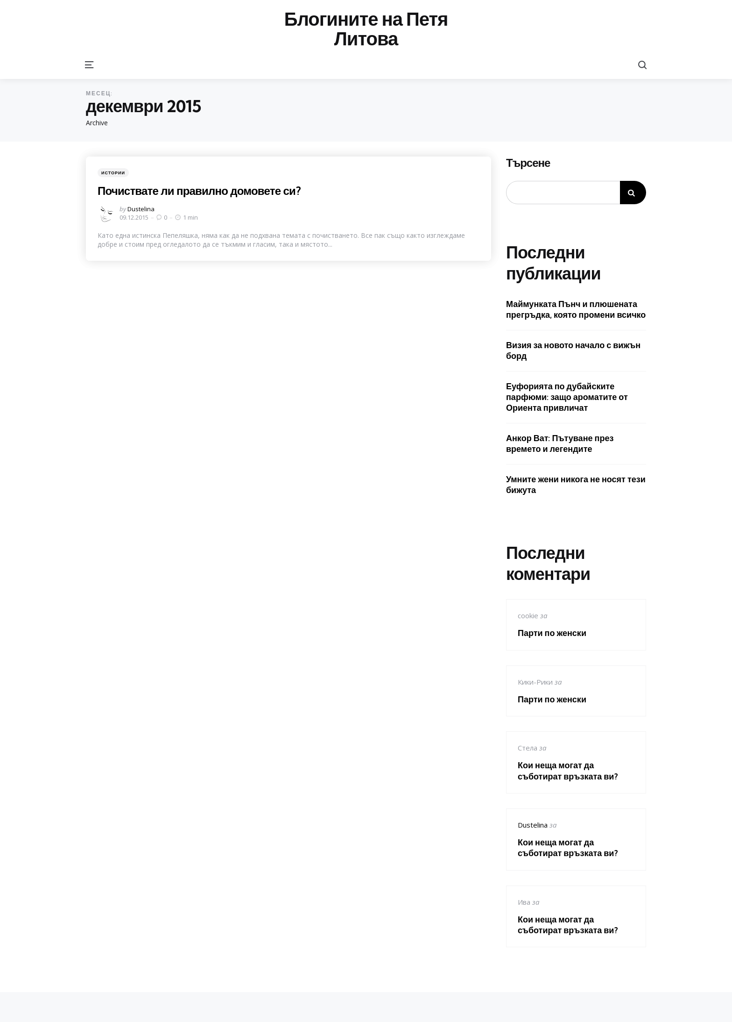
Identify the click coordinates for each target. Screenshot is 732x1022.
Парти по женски (552, 633)
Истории (113, 172)
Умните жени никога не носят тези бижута (576, 484)
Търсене (528, 163)
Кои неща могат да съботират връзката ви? (568, 770)
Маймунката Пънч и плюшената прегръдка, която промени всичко (576, 309)
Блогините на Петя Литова (366, 29)
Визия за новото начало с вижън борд (573, 350)
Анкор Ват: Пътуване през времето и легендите (559, 443)
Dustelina (141, 209)
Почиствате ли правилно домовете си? (201, 191)
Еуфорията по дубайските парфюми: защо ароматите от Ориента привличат (567, 397)
